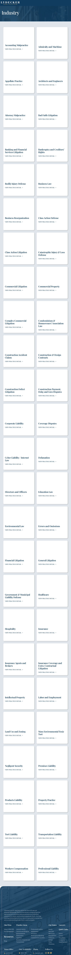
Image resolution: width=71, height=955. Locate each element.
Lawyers (62, 925)
